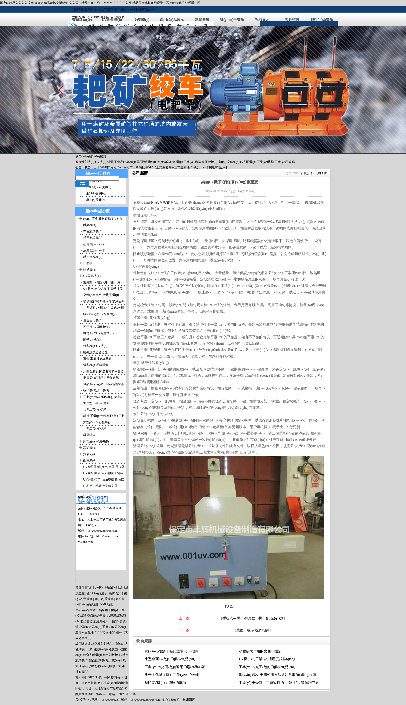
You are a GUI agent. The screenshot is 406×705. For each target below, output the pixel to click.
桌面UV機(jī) (160, 202)
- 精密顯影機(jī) (91, 231)
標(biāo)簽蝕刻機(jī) (170, 162)
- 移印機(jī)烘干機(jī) (95, 390)
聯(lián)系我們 (115, 17)
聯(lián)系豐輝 (322, 20)
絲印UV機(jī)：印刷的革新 (165, 683)
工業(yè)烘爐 (265, 162)
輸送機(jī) (89, 269)
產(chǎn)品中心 (96, 193)
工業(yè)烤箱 (192, 162)
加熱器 (87, 263)
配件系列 (89, 460)
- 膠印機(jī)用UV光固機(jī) (99, 314)
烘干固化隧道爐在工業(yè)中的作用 (172, 675)
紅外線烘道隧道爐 (95, 352)
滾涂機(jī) (89, 447)
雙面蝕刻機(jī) (98, 660)
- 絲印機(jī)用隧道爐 (94, 365)
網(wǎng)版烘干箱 (109, 666)
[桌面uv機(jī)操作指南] (253, 630)
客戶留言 (292, 20)
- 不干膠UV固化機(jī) (95, 327)
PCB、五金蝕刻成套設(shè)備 (103, 218)
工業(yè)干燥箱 (285, 162)
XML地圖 (106, 604)
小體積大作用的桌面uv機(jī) (260, 651)
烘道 (110, 162)
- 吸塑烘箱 (88, 435)
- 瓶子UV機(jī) (91, 339)
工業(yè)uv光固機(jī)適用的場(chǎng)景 (175, 667)
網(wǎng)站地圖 (87, 604)
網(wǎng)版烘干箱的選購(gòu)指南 (172, 651)
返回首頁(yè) (80, 17)
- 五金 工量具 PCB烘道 (96, 358)
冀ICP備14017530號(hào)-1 (92, 677)
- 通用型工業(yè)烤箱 (95, 403)
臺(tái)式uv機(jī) (228, 162)
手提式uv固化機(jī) (114, 627)
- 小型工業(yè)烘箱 (93, 428)
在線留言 (97, 17)
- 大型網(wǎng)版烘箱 (96, 422)
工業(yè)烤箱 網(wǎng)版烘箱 (102, 397)
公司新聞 (321, 173)
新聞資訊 (202, 20)
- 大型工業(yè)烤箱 (93, 409)
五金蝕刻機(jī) (84, 162)
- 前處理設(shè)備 (93, 244)
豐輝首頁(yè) (83, 587)
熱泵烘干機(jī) (108, 610)
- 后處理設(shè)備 (93, 250)
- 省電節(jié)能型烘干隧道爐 (100, 377)
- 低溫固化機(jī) (91, 320)
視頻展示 (262, 20)
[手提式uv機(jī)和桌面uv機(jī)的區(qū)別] (253, 618)
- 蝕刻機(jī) (88, 225)
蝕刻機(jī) (142, 20)
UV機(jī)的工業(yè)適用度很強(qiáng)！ (267, 659)
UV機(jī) (100, 162)
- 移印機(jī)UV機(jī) (94, 346)
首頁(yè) (306, 173)
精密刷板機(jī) (112, 655)
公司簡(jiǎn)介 (95, 180)
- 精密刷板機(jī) (91, 237)
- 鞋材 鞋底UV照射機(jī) (97, 333)
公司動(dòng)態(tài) (98, 187)
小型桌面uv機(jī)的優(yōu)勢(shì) (170, 659)
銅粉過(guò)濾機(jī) (96, 441)
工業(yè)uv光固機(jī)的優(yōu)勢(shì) (267, 667)
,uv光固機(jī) (247, 162)
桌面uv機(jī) (210, 162)
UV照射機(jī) (107, 632)
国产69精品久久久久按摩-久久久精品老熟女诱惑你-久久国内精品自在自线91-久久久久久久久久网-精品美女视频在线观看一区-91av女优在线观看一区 (100, 3)
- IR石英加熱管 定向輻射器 (99, 486)
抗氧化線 (89, 454)
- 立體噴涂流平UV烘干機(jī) (100, 295)
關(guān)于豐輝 (232, 20)
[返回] (229, 606)
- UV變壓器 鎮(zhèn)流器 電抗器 (102, 467)
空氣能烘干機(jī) (98, 615)
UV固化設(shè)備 (106, 587)
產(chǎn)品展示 (172, 20)
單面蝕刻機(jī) (146, 162)
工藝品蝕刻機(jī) (125, 162)
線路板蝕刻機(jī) (102, 643)
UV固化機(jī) (92, 276)
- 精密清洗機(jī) (91, 257)
